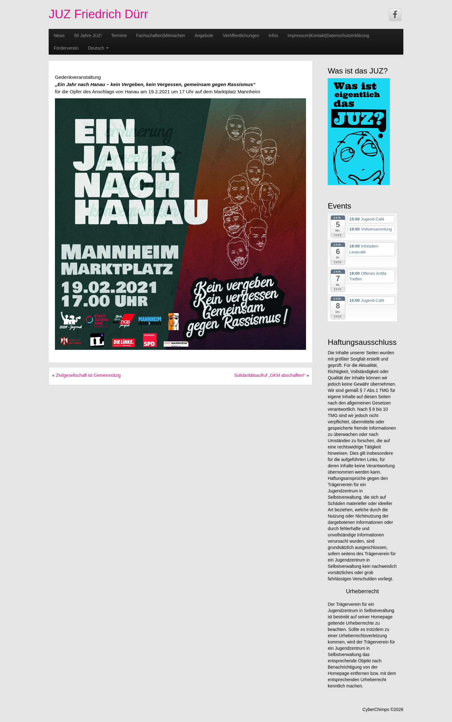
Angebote (204, 35)
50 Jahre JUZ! (88, 35)
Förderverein (66, 48)
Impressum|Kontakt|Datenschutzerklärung (328, 35)
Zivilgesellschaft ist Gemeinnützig (88, 375)
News (59, 35)
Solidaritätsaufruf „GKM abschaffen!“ (269, 375)
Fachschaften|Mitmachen (160, 35)
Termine (119, 35)
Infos (273, 35)
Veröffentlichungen (241, 35)
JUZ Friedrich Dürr (98, 14)
